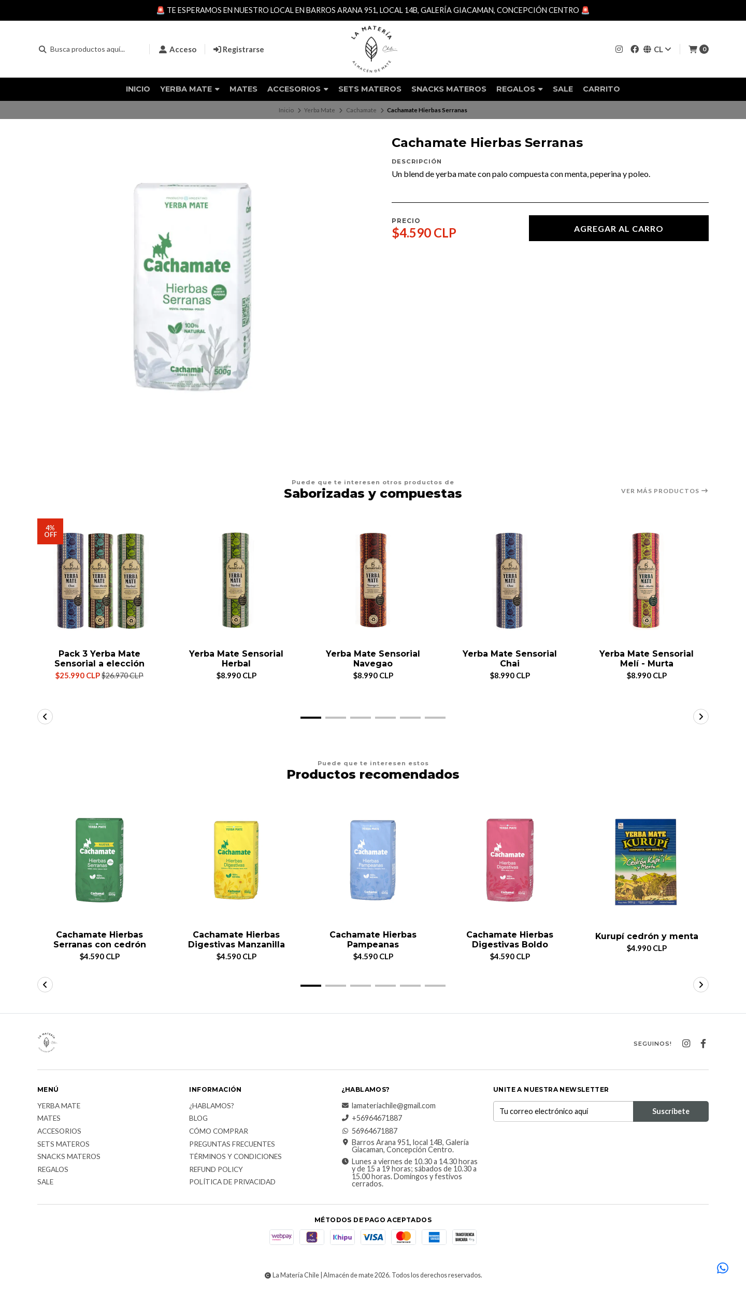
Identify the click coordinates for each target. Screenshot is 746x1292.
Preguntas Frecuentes (232, 1144)
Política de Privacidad (232, 1182)
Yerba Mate (190, 89)
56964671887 (369, 1131)
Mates (243, 89)
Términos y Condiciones (235, 1157)
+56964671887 (371, 1118)
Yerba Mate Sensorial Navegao (373, 659)
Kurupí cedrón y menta (646, 936)
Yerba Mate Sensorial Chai (510, 659)
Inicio (138, 89)
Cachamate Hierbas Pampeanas (373, 939)
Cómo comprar (218, 1131)
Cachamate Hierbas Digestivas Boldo (509, 939)
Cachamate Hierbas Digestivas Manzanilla (236, 939)
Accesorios (297, 89)
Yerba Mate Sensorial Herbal (236, 659)
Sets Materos (369, 89)
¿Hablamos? (211, 1106)
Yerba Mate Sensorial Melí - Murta (646, 659)
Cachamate (361, 110)
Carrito (601, 89)
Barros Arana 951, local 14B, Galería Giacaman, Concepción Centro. (405, 1146)
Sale (563, 89)
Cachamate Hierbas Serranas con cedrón (99, 939)
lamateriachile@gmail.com (388, 1105)
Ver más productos (665, 491)
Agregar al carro (619, 228)
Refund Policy (216, 1170)
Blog (198, 1119)
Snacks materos (448, 89)
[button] (310, 718)
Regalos (519, 89)
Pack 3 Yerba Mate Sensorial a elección (99, 659)
